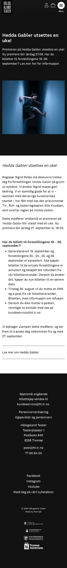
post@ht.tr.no (33, 448)
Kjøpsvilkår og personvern (33, 417)
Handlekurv (53, 5)
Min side (46, 5)
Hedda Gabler (29, 352)
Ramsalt (38, 511)
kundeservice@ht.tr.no (24, 312)
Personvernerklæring (33, 412)
